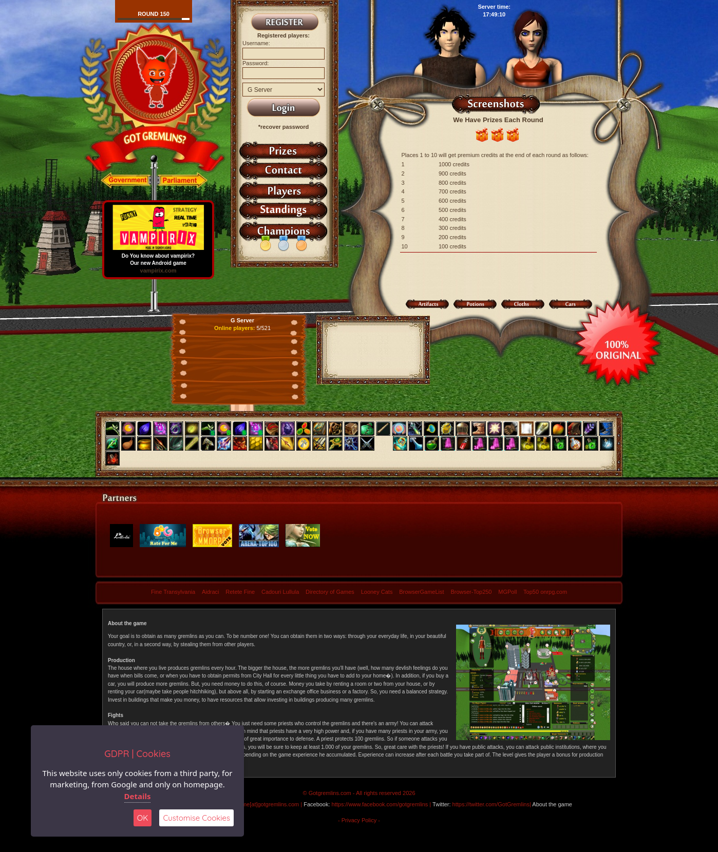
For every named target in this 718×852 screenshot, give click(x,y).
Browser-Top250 (471, 592)
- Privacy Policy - (359, 820)
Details (137, 796)
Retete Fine (240, 592)
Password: (255, 63)
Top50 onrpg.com (545, 592)
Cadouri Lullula (280, 592)
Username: (256, 43)
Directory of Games (330, 592)
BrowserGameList (421, 592)
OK (142, 818)
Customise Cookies (196, 818)
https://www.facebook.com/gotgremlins (380, 804)
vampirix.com (158, 270)
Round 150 (153, 14)
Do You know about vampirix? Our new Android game (158, 257)
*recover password (283, 127)
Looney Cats (377, 592)
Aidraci (210, 592)
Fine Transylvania (173, 592)
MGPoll (507, 592)
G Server (242, 320)
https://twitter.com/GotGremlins (491, 804)
